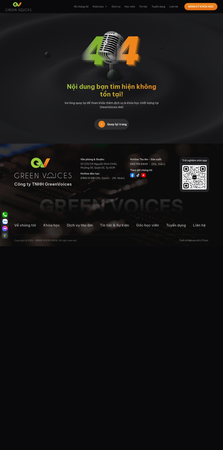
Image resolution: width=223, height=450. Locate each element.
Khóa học (98, 6)
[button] (105, 7)
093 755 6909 (139, 164)
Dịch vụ (116, 6)
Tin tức (143, 6)
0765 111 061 (87, 178)
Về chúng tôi (81, 6)
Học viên (130, 6)
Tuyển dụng (158, 6)
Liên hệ (173, 6)
